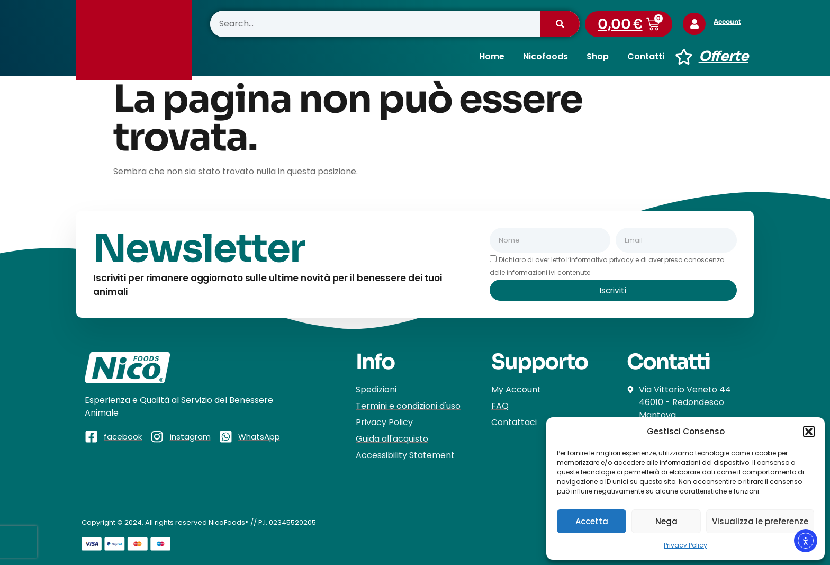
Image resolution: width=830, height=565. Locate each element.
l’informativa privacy (600, 259)
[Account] (695, 24)
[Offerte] (684, 57)
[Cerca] (560, 24)
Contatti (645, 56)
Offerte (723, 56)
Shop (598, 56)
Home (491, 56)
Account (730, 21)
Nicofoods (545, 56)
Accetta (591, 521)
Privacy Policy (685, 545)
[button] (809, 431)
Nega (666, 521)
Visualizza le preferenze (760, 521)
